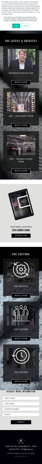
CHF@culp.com (27, 449)
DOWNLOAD (21, 236)
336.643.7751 (14, 449)
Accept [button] (16, 26)
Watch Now (21, 82)
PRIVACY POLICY (21, 456)
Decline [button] (25, 26)
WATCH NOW (21, 296)
